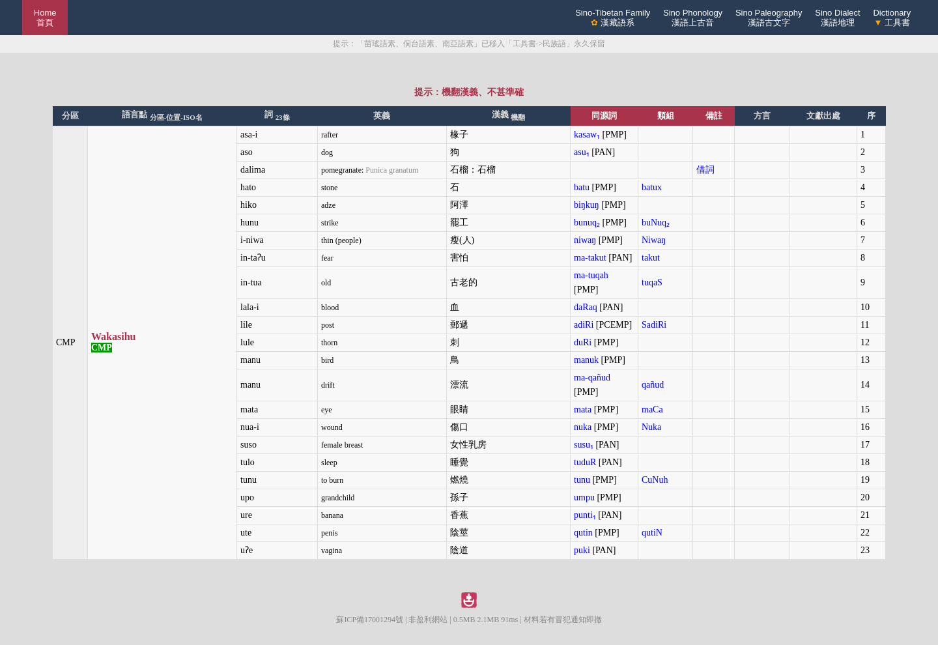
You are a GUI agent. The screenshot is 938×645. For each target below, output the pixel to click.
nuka (582, 427)
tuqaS (652, 282)
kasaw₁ (587, 134)
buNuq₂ (656, 222)
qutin (583, 533)
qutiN (652, 533)
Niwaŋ (654, 240)
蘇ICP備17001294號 (369, 619)
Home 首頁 (45, 17)
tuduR (585, 462)
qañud (653, 385)
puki (582, 550)
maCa (652, 409)
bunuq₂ (587, 222)
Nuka (651, 427)
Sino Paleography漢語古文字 (769, 17)
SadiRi (654, 325)
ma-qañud (592, 377)
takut (651, 258)
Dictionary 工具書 (892, 17)
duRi (582, 342)
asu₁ (582, 152)
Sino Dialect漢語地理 (837, 17)
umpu (584, 497)
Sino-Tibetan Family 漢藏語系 (612, 17)
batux (652, 187)
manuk (586, 360)
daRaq (585, 307)
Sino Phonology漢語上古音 (692, 17)
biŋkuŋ (586, 205)
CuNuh (655, 480)
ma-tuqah (591, 275)
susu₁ (583, 445)
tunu (582, 480)
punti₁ (585, 515)
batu (582, 187)
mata (582, 409)
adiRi (583, 325)
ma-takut (590, 258)
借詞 (705, 170)
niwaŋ (585, 240)
